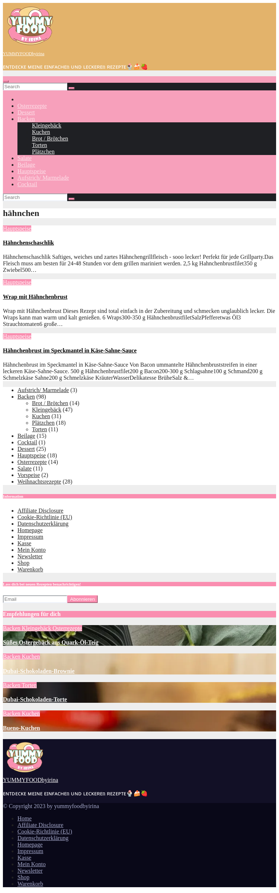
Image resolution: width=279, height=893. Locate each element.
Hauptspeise (31, 171)
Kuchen (41, 132)
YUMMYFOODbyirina (23, 53)
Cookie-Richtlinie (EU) (44, 517)
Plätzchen (43, 151)
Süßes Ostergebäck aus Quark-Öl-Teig (50, 642)
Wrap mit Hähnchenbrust (35, 297)
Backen (26, 119)
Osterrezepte (32, 106)
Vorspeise (28, 475)
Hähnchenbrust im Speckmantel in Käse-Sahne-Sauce (70, 350)
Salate (24, 158)
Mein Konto (31, 550)
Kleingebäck (46, 125)
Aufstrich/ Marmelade (43, 178)
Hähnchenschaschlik (28, 243)
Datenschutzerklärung (42, 524)
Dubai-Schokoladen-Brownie (38, 671)
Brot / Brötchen (50, 138)
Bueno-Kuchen (21, 728)
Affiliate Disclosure (40, 510)
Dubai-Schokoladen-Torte (35, 699)
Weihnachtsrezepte (39, 481)
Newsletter (30, 556)
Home (24, 818)
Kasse (24, 543)
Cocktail (27, 184)
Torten (39, 145)
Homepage (30, 530)
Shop (23, 563)
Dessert (26, 112)
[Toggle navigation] (6, 81)
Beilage (26, 165)
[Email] (35, 599)
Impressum (30, 537)
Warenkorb (30, 569)
